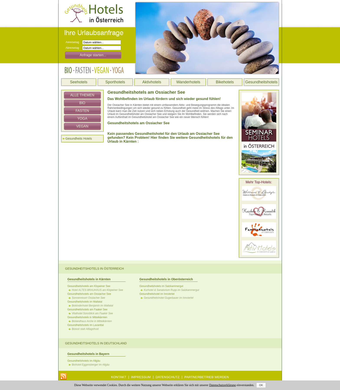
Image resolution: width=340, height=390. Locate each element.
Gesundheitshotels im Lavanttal (85, 325)
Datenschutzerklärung (222, 385)
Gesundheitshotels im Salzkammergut (161, 286)
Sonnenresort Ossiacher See (88, 297)
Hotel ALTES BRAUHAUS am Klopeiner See (97, 290)
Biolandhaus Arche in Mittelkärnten (92, 321)
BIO (82, 103)
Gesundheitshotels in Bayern (88, 354)
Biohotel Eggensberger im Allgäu (91, 364)
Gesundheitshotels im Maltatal (84, 301)
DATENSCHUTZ (167, 377)
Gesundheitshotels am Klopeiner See (88, 286)
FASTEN (82, 111)
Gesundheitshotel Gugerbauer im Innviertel (168, 297)
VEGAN (82, 126)
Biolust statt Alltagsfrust (85, 328)
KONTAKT (118, 377)
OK (261, 385)
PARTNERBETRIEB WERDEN (206, 377)
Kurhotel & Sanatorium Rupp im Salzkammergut (171, 290)
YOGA (82, 118)
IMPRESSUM (141, 377)
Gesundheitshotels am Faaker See (87, 309)
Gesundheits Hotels (78, 138)
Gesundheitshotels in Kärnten (89, 279)
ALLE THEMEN (82, 95)
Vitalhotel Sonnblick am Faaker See (92, 313)
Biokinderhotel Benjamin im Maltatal (92, 305)
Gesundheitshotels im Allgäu (83, 360)
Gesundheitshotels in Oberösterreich (166, 279)
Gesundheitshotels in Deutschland (96, 343)
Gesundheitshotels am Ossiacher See (89, 293)
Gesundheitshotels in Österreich (94, 268)
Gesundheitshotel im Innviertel (156, 293)
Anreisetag (74, 42)
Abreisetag (74, 47)
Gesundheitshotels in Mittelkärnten (87, 317)
